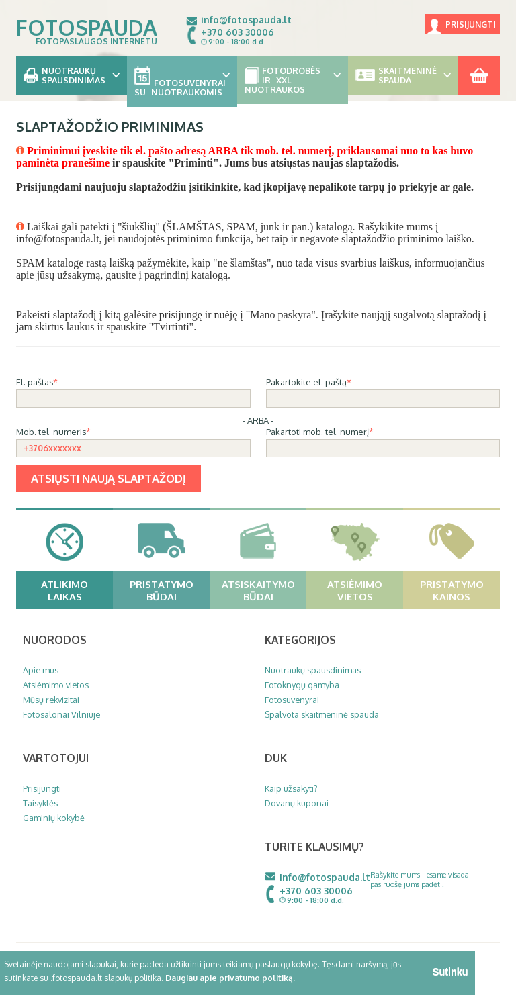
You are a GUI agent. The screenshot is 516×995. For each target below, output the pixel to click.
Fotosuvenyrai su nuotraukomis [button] (182, 82)
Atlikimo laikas (75, 590)
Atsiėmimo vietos (363, 590)
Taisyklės (40, 803)
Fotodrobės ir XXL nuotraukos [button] (293, 80)
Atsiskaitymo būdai (263, 590)
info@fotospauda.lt (246, 20)
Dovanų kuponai (297, 803)
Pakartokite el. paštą (306, 382)
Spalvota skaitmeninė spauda (322, 714)
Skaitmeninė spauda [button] (403, 75)
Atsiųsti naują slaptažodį (108, 478)
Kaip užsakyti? (291, 788)
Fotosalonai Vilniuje (61, 714)
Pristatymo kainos (458, 590)
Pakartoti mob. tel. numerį (317, 431)
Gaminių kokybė (54, 817)
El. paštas (34, 382)
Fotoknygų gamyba (302, 684)
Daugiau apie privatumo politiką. (230, 978)
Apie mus (40, 670)
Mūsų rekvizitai (51, 699)
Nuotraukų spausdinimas (313, 670)
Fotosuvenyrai (292, 699)
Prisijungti (470, 24)
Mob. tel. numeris (51, 431)
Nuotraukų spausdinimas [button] (72, 75)
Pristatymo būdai (168, 590)
